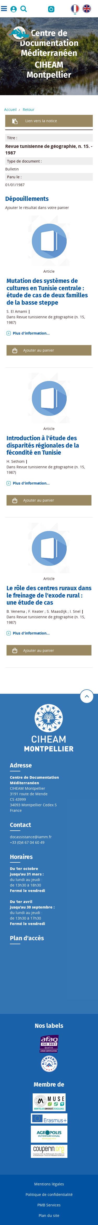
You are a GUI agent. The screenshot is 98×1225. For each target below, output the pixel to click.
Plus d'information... (31, 333)
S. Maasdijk (57, 611)
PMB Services (49, 1204)
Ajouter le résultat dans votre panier (37, 207)
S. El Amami (17, 311)
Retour (28, 109)
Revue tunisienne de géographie (40, 146)
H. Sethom (16, 461)
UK (85, 7)
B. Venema (16, 611)
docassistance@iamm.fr (31, 836)
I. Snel (75, 611)
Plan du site (49, 1215)
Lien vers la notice (41, 120)
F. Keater (36, 611)
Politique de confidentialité (49, 1194)
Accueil (10, 109)
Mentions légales (49, 1183)
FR (73, 7)
